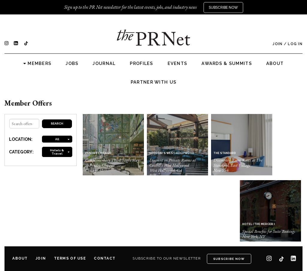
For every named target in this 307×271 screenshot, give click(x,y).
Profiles (141, 63)
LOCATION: (20, 139)
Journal (104, 63)
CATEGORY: (21, 152)
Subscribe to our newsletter (167, 258)
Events (177, 63)
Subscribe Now (223, 7)
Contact (104, 258)
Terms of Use (70, 258)
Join (277, 44)
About (275, 63)
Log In (295, 44)
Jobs (72, 63)
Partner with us (153, 82)
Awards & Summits (226, 63)
